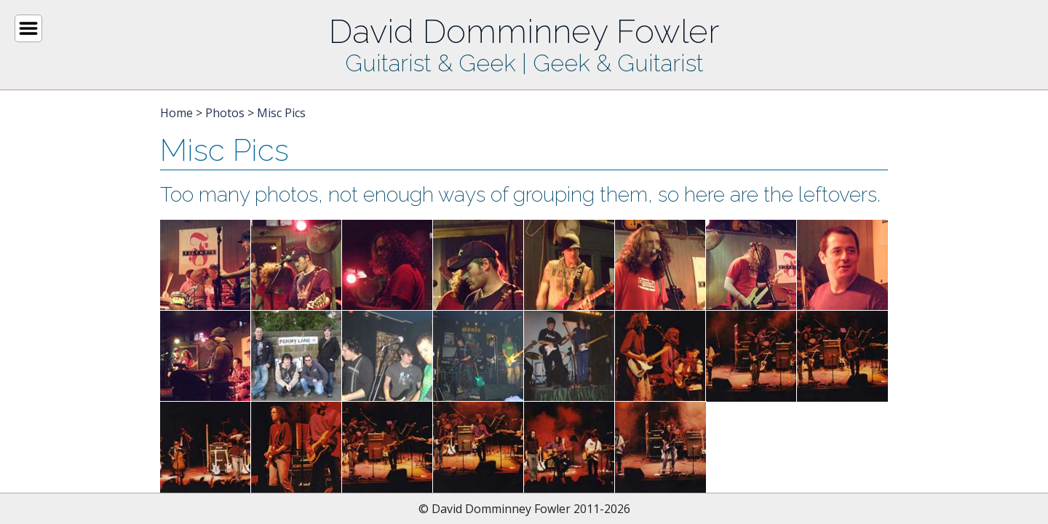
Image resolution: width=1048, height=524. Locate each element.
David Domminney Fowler (524, 31)
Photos (225, 113)
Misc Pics (281, 113)
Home (176, 113)
